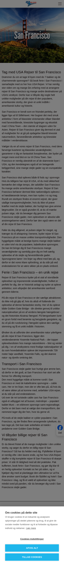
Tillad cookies (32, 557)
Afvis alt (32, 548)
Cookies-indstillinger (32, 539)
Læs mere (31, 528)
